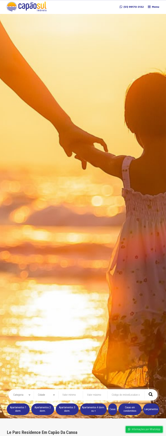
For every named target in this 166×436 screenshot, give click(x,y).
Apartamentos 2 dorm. (43, 409)
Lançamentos (151, 409)
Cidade (41, 394)
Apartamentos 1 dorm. (18, 409)
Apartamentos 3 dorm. (67, 409)
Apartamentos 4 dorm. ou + (93, 409)
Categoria (18, 394)
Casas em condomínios (130, 409)
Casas (113, 409)
